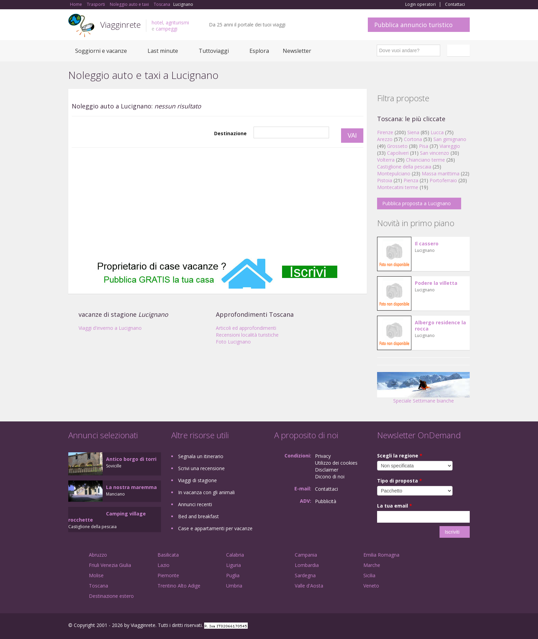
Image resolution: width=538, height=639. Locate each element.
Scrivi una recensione (201, 468)
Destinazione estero (111, 596)
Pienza (411, 180)
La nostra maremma (131, 487)
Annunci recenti (195, 504)
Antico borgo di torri (131, 459)
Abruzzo (98, 554)
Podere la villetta (436, 283)
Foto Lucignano (233, 341)
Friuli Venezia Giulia (110, 565)
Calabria (235, 554)
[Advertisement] (217, 203)
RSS (466, 626)
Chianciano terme (425, 159)
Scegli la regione (399, 455)
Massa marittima (440, 173)
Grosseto (397, 146)
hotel (157, 22)
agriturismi (177, 22)
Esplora (259, 51)
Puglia (232, 575)
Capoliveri (398, 153)
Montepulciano (393, 173)
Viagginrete (120, 24)
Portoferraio (443, 180)
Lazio (163, 565)
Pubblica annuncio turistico (413, 25)
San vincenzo (434, 153)
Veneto (371, 585)
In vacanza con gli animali (206, 492)
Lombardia (307, 565)
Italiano (459, 50)
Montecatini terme (397, 187)
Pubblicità (325, 501)
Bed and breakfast (198, 516)
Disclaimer (326, 469)
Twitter (450, 626)
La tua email (394, 505)
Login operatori (420, 4)
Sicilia (369, 575)
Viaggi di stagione (197, 480)
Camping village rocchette (107, 516)
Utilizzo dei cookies (336, 463)
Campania (306, 554)
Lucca (437, 132)
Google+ (432, 626)
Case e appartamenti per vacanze (215, 528)
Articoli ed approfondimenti (246, 328)
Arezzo (385, 139)
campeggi (166, 28)
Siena (413, 132)
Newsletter (297, 51)
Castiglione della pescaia (404, 166)
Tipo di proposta (399, 480)
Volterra (386, 159)
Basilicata (168, 554)
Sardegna (305, 575)
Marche (371, 565)
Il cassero (426, 243)
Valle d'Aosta (309, 585)
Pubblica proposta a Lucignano (416, 203)
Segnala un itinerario (200, 456)
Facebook (418, 626)
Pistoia (384, 180)
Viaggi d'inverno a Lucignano (110, 328)
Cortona (413, 139)
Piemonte (168, 575)
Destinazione (230, 133)
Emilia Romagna (381, 554)
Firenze (385, 132)
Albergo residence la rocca (440, 325)
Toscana (98, 585)
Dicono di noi (329, 476)
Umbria (234, 585)
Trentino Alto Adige (178, 585)
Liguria (233, 565)
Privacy (323, 456)
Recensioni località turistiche (247, 335)
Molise (96, 575)
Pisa (423, 146)
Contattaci (455, 4)
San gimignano (449, 139)
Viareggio (450, 146)
